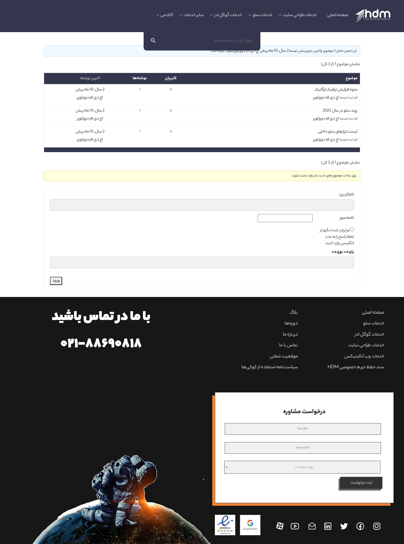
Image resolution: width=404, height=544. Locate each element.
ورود (56, 280)
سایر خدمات (194, 15)
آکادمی (167, 15)
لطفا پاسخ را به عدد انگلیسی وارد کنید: (339, 240)
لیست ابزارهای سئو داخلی (338, 131)
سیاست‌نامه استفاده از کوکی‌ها (269, 367)
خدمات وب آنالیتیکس (364, 356)
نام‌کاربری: (346, 195)
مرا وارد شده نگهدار (335, 230)
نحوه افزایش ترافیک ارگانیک (336, 89)
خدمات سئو (262, 15)
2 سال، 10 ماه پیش (274, 51)
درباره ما (290, 334)
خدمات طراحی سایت (300, 15)
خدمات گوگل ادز (228, 15)
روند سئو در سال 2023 (340, 110)
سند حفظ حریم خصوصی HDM (356, 367)
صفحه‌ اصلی (373, 313)
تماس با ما (288, 345)
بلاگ (294, 313)
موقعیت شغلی (284, 356)
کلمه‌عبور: (346, 218)
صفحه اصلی (337, 15)
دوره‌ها (291, 323)
